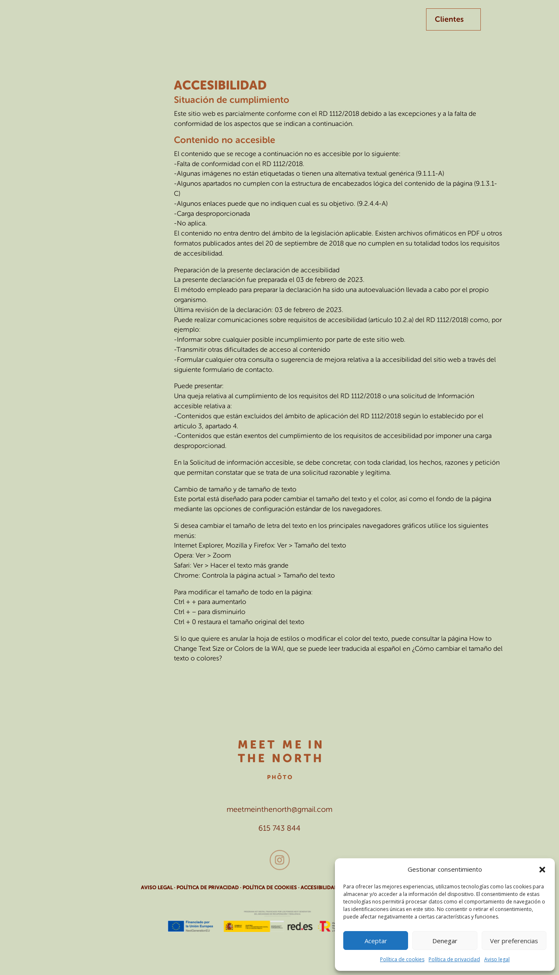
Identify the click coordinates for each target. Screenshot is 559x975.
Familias (243, 24)
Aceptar (376, 941)
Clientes (449, 19)
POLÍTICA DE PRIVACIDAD (207, 888)
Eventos (286, 24)
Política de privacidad (454, 959)
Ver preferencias (514, 941)
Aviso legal (497, 959)
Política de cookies (402, 959)
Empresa (200, 24)
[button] (542, 869)
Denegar (444, 941)
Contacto (334, 24)
